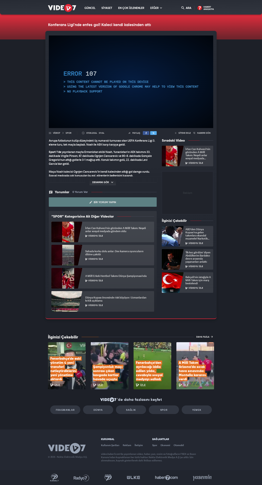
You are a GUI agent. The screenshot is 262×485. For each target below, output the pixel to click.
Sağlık (131, 409)
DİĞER (156, 8)
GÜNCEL (89, 8)
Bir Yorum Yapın (103, 202)
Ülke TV (133, 477)
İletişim (139, 445)
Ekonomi (165, 445)
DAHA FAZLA (204, 336)
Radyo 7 (81, 477)
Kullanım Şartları (110, 445)
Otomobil (179, 445)
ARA (186, 8)
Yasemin (202, 477)
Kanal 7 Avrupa (108, 477)
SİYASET (106, 8)
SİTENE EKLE (183, 133)
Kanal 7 (54, 477)
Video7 (56, 133)
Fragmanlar (65, 409)
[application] (131, 81)
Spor (164, 409)
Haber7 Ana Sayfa (205, 8)
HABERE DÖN (202, 133)
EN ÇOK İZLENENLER (131, 8)
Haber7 (166, 477)
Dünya (98, 409)
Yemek (196, 409)
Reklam (127, 445)
